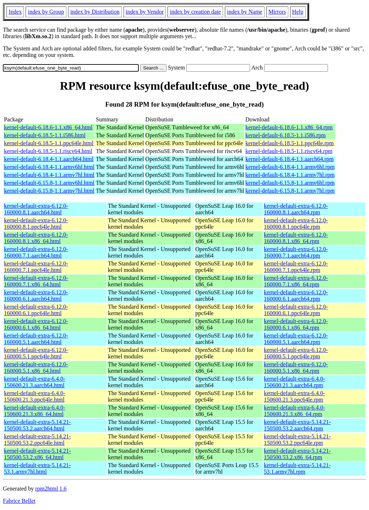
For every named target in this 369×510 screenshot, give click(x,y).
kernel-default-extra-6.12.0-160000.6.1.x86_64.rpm (296, 324)
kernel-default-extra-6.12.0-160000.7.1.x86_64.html (36, 281)
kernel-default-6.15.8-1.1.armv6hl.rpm (289, 183)
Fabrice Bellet (19, 501)
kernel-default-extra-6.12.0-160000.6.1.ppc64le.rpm (296, 310)
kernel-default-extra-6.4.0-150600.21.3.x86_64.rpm (294, 410)
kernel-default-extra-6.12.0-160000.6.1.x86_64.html (36, 324)
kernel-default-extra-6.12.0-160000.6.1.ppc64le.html (36, 310)
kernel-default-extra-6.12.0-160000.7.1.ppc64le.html (36, 266)
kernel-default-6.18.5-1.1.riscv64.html (48, 151)
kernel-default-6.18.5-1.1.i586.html (44, 135)
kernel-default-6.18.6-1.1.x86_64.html (48, 127)
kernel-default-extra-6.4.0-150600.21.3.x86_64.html (34, 410)
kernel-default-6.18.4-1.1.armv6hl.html (49, 167)
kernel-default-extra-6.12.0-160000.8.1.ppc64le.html (36, 223)
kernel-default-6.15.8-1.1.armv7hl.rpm (289, 191)
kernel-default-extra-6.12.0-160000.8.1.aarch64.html (36, 209)
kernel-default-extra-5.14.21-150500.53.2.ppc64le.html (37, 439)
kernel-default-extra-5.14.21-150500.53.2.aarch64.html (37, 425)
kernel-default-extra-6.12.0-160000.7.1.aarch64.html (36, 252)
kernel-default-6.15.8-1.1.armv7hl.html (49, 191)
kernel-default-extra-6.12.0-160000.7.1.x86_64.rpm (296, 281)
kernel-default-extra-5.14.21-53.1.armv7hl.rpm (297, 468)
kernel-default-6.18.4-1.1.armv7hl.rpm (289, 175)
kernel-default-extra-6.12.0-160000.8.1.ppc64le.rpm (296, 223)
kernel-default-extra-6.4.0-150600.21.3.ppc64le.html (34, 396)
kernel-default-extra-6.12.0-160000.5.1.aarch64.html (36, 338)
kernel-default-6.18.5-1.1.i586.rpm (285, 135)
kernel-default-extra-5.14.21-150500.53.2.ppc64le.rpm (297, 439)
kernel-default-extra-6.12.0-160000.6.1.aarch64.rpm (296, 295)
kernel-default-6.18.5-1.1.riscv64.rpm (288, 151)
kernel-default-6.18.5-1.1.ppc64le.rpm (289, 143)
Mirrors (277, 12)
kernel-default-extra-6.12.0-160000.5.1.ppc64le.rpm (296, 353)
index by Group (46, 12)
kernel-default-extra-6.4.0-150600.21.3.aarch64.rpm (294, 382)
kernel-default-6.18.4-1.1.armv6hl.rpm (289, 167)
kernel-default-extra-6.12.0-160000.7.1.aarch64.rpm (296, 252)
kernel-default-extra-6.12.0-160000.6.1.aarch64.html (36, 295)
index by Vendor (145, 12)
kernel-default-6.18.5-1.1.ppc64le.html (48, 143)
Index (15, 12)
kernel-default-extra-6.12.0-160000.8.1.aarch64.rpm (296, 209)
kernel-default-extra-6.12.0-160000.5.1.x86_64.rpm (296, 367)
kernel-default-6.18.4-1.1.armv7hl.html (49, 175)
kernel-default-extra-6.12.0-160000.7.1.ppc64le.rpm (296, 266)
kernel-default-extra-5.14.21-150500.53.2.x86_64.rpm (297, 454)
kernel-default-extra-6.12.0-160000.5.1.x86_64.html (36, 367)
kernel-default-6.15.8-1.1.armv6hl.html (49, 183)
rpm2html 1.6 (51, 489)
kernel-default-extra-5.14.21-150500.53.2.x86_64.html (37, 454)
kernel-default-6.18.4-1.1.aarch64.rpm (289, 159)
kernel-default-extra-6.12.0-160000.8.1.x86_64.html (36, 238)
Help (297, 12)
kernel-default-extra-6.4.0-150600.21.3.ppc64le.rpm (294, 396)
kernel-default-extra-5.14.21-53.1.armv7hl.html (37, 468)
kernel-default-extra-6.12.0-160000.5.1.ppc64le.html (36, 353)
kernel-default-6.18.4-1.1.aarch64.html (48, 159)
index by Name (244, 12)
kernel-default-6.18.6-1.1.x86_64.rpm (289, 127)
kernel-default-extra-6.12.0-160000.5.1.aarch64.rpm (296, 338)
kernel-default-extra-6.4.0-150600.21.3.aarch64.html (34, 382)
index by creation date (195, 12)
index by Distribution (95, 12)
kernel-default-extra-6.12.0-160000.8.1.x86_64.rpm (296, 238)
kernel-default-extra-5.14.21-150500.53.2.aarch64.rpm (297, 425)
